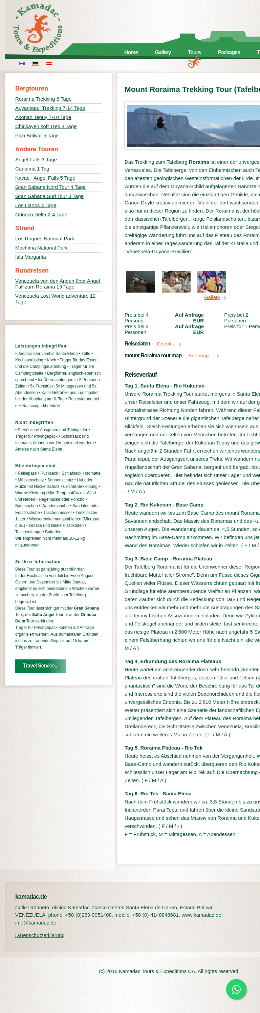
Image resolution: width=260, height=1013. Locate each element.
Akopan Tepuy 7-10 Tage (43, 117)
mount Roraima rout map (153, 355)
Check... (166, 343)
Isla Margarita (30, 257)
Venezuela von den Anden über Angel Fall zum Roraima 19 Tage (57, 284)
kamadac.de (47, 29)
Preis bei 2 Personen (236, 317)
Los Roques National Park (44, 238)
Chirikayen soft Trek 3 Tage (46, 126)
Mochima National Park (41, 248)
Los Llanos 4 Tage (36, 205)
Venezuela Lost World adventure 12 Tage (55, 298)
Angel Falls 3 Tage (36, 159)
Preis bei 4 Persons (137, 317)
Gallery (163, 52)
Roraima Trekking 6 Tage (43, 99)
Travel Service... (40, 666)
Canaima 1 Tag (32, 169)
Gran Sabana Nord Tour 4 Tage (50, 187)
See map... (200, 355)
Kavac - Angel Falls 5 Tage (45, 178)
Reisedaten (137, 343)
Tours (194, 52)
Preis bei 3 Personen (137, 329)
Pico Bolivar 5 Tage (37, 135)
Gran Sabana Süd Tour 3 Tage (49, 196)
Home (131, 52)
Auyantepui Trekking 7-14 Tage (50, 108)
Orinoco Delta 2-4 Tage (41, 214)
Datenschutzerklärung (40, 935)
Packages (229, 52)
